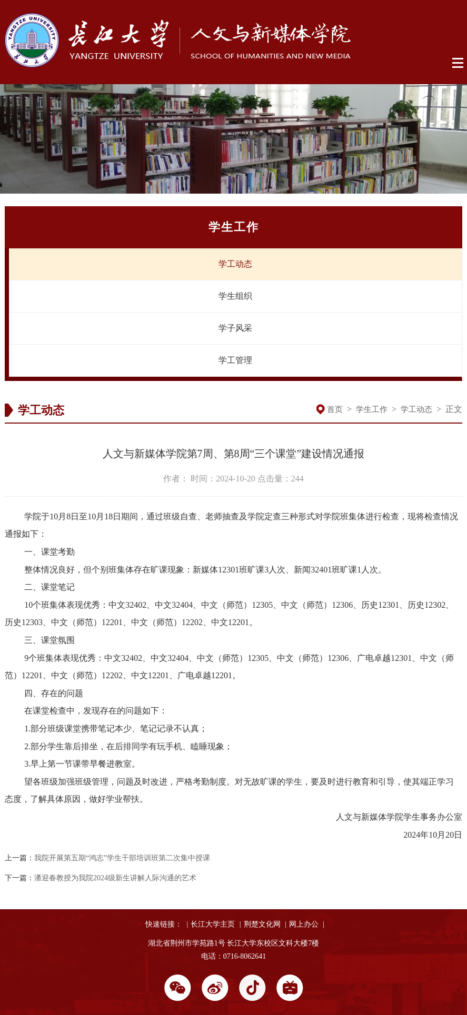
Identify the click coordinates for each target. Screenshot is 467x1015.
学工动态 (235, 263)
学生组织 (235, 296)
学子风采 (235, 328)
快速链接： (163, 924)
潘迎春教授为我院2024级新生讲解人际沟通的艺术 (115, 878)
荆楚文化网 (262, 924)
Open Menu (458, 63)
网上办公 (304, 924)
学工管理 (235, 360)
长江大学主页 (213, 924)
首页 (335, 409)
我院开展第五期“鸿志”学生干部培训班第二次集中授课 (122, 858)
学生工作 (371, 409)
